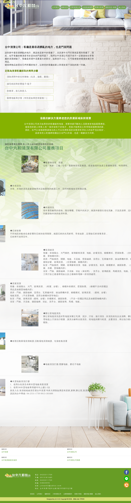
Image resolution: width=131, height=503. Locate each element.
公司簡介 (55, 7)
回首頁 (32, 494)
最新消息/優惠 (111, 7)
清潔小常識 (99, 7)
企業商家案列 (87, 7)
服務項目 (64, 7)
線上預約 (122, 7)
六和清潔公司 (75, 7)
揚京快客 (57, 499)
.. (72, 499)
